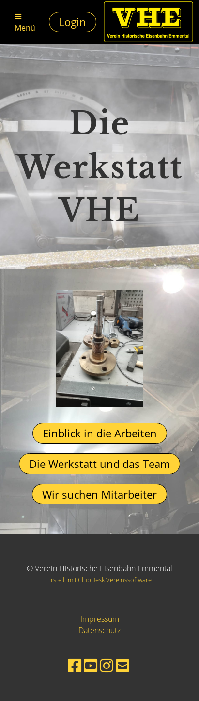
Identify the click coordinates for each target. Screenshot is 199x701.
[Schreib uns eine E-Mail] (122, 665)
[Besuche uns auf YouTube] (90, 665)
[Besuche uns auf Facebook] (74, 665)
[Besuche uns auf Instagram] (106, 665)
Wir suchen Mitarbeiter (99, 494)
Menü (25, 23)
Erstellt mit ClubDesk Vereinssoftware (99, 579)
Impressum (99, 619)
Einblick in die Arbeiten (100, 433)
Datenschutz (99, 630)
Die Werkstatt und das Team (99, 463)
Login (72, 22)
